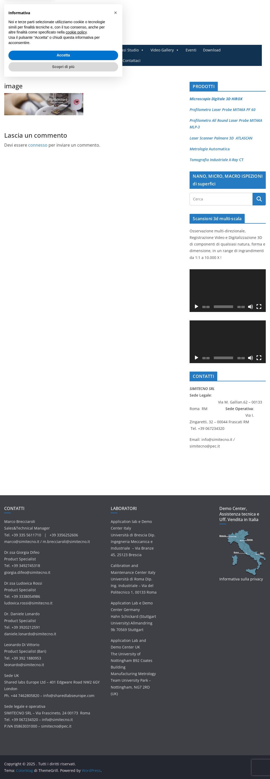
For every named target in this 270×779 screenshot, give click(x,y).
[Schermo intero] (259, 306)
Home (48, 49)
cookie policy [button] (76, 730)
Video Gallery (165, 50)
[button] (115, 710)
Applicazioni (98, 50)
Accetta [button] (63, 753)
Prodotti (69, 50)
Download (212, 49)
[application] (228, 290)
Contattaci (132, 60)
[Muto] (250, 306)
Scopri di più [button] (63, 764)
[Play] (196, 306)
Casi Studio (131, 50)
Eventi (191, 49)
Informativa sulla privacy (241, 578)
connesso (37, 145)
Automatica (219, 148)
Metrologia (199, 148)
